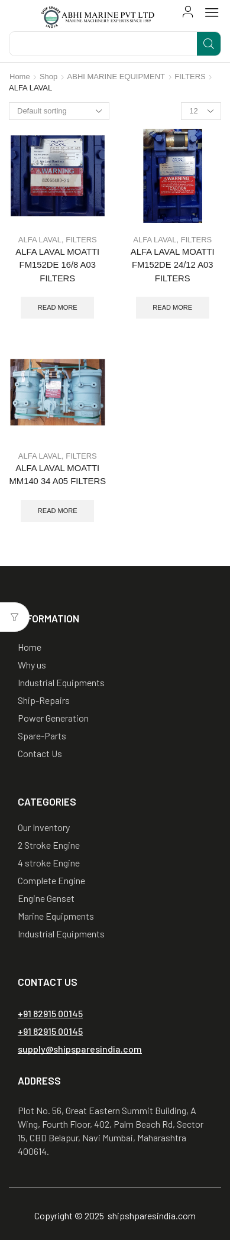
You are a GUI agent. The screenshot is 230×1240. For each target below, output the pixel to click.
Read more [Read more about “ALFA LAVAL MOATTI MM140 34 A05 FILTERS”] (57, 510)
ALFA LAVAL (39, 239)
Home (19, 76)
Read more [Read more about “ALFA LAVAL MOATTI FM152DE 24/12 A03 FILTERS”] (172, 307)
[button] (188, 12)
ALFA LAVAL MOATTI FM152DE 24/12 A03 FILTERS (173, 265)
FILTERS (190, 76)
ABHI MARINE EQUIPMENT (116, 76)
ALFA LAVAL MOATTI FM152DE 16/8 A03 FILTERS (57, 265)
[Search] (209, 44)
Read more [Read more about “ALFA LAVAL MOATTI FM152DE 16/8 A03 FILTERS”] (57, 307)
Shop (48, 76)
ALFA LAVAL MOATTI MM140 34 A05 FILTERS (57, 474)
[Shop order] (59, 111)
